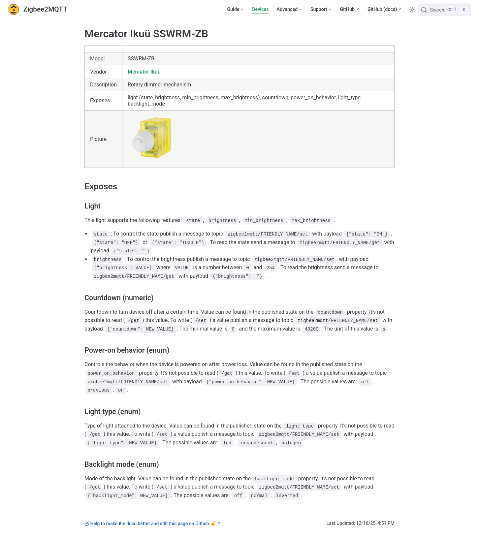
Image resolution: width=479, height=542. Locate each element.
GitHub (347, 9)
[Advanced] (290, 9)
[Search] (444, 10)
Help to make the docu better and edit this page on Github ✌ (150, 523)
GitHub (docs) (382, 9)
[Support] (321, 9)
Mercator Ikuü (144, 72)
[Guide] (235, 9)
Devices (260, 9)
